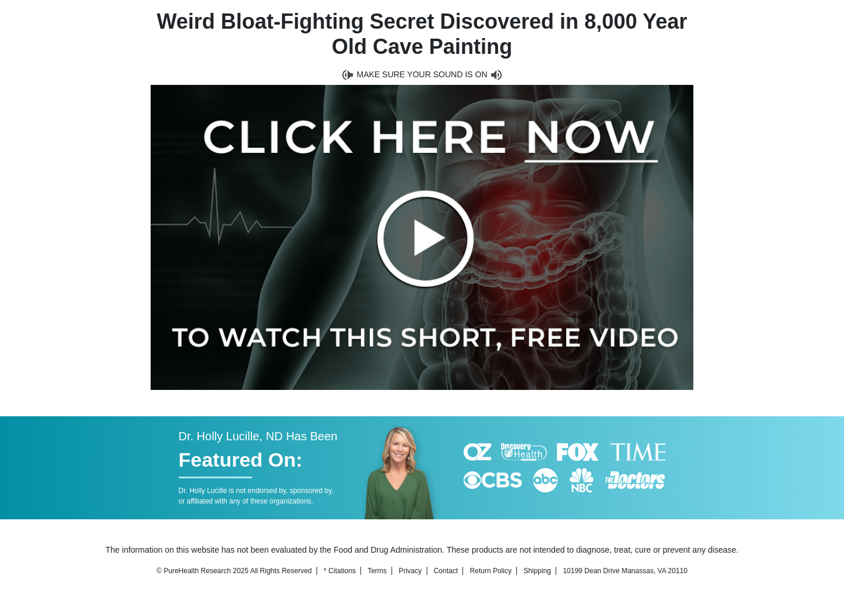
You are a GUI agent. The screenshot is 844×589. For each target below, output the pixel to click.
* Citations (340, 571)
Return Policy (491, 571)
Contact (446, 571)
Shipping (537, 571)
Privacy (410, 571)
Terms (377, 571)
